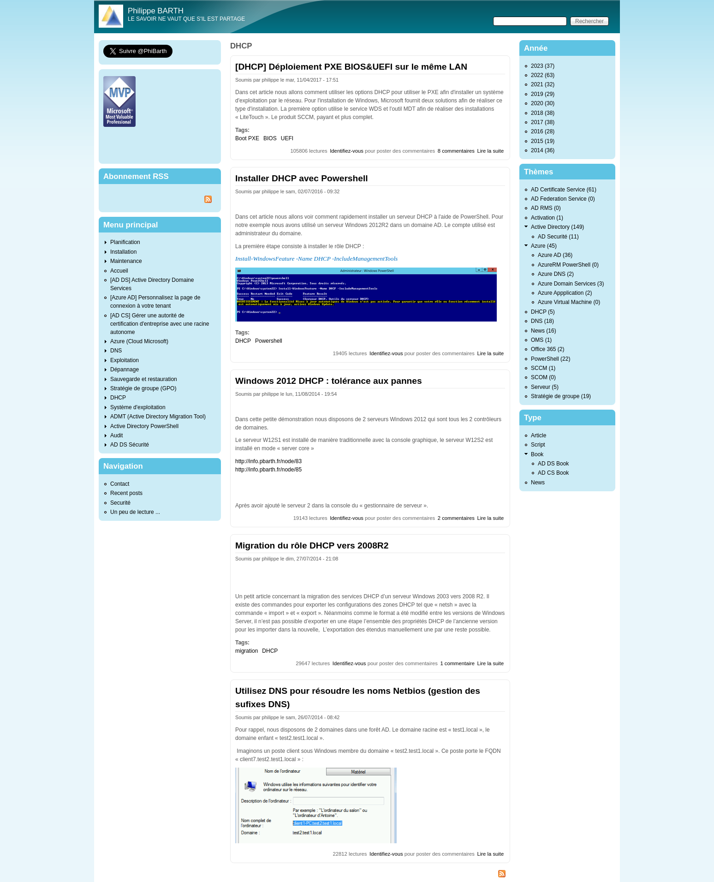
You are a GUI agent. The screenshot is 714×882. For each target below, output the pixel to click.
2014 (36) (542, 150)
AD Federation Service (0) (563, 199)
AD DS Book (553, 463)
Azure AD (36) (555, 255)
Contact (119, 484)
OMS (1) (541, 340)
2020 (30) (542, 103)
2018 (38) (542, 113)
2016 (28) (542, 131)
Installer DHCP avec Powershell (301, 178)
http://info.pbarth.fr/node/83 (268, 461)
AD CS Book (553, 473)
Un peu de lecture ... (135, 512)
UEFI (287, 138)
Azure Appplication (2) (565, 293)
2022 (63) (542, 75)
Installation (123, 252)
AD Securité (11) (558, 236)
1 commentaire (457, 663)
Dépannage (124, 369)
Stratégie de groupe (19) (561, 396)
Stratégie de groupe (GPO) (143, 388)
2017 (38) (542, 122)
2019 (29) (542, 94)
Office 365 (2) (547, 349)
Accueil (119, 271)
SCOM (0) (543, 377)
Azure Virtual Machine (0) (569, 302)
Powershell (268, 341)
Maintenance (126, 261)
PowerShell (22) (550, 359)
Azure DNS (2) (556, 274)
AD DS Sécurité (129, 444)
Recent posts (126, 493)
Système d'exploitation (138, 407)
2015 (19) (542, 141)
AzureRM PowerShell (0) (568, 265)
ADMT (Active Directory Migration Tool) (158, 416)
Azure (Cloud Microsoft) (139, 341)
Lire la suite (490, 151)
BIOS (270, 138)
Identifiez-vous (346, 151)
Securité (120, 503)
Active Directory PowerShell (144, 426)
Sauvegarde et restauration (143, 379)
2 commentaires (456, 518)
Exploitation (124, 360)
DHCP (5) (543, 312)
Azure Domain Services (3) (571, 283)
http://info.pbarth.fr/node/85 (268, 469)
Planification (125, 242)
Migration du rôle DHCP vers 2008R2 (311, 545)
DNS (116, 350)
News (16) (543, 331)
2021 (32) (542, 84)
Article (538, 435)
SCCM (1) (543, 368)
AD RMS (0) (546, 208)
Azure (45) (544, 246)
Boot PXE (247, 138)
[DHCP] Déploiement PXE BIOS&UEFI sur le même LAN (351, 67)
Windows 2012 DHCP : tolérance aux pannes (328, 381)
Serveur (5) (545, 387)
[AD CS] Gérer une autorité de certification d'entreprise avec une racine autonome (159, 323)
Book (537, 454)
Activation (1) (547, 218)
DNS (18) (542, 321)
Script (538, 444)
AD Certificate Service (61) (563, 189)
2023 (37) (542, 66)
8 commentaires (456, 151)
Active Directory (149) (557, 227)
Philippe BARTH (156, 10)
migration (246, 651)
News (538, 482)
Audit (116, 435)
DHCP (243, 341)
